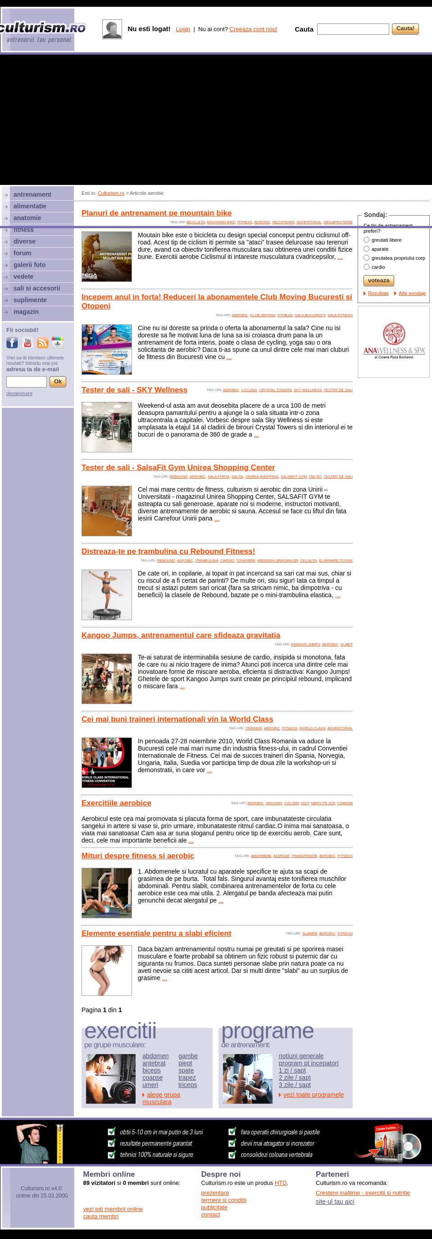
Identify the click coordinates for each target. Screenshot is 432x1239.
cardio (227, 560)
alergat (281, 856)
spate (186, 1070)
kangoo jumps (305, 644)
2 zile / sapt (295, 1077)
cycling (249, 390)
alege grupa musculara (161, 1098)
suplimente (30, 300)
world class (313, 728)
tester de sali (338, 390)
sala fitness (340, 315)
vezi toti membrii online (113, 1209)
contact (210, 1214)
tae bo (315, 476)
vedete (23, 276)
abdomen (155, 1055)
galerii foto (30, 264)
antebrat (153, 1063)
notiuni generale (301, 1055)
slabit (346, 644)
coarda (345, 803)
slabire (310, 933)
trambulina (206, 560)
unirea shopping (261, 476)
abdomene (261, 856)
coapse (152, 1077)
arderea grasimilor (277, 560)
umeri (150, 1084)
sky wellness (308, 390)
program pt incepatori (308, 1063)
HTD (281, 1182)
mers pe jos (323, 803)
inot (305, 803)
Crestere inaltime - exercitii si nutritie (363, 1192)
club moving (262, 315)
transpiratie (304, 856)
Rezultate (378, 293)
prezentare (215, 1192)
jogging (274, 803)
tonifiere (245, 560)
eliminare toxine (336, 560)
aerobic (240, 315)
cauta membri (101, 1216)
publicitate (214, 1207)
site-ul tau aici (335, 1201)
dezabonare (19, 393)
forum (23, 253)
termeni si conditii (223, 1200)
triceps (187, 1084)
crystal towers (275, 390)
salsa (237, 476)
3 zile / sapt (295, 1084)
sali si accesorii (37, 288)
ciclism (291, 803)
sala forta (219, 476)
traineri (254, 728)
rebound (179, 476)
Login (183, 29)
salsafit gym (294, 476)
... (340, 256)
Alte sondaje (412, 293)
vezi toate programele (313, 1094)
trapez (187, 1077)
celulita (308, 560)
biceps (151, 1070)
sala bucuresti (310, 315)
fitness (285, 315)
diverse (25, 241)
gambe (188, 1055)
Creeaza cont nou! (253, 29)
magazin (26, 311)
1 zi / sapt (292, 1070)
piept (185, 1063)
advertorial (340, 728)
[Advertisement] (84, 141)
